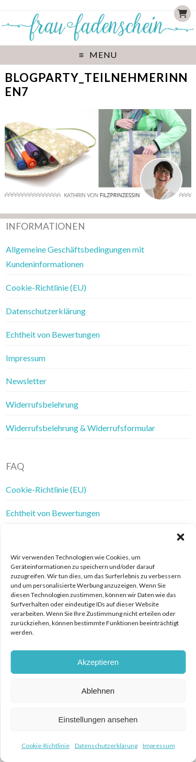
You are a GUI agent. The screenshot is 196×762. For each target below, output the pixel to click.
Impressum (159, 745)
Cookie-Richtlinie (45, 745)
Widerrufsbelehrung (42, 404)
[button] (180, 537)
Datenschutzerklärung (106, 745)
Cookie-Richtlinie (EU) (46, 287)
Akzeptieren (98, 662)
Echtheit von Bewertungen (53, 334)
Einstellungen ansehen (98, 719)
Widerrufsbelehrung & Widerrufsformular (80, 428)
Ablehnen (98, 690)
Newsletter (26, 381)
